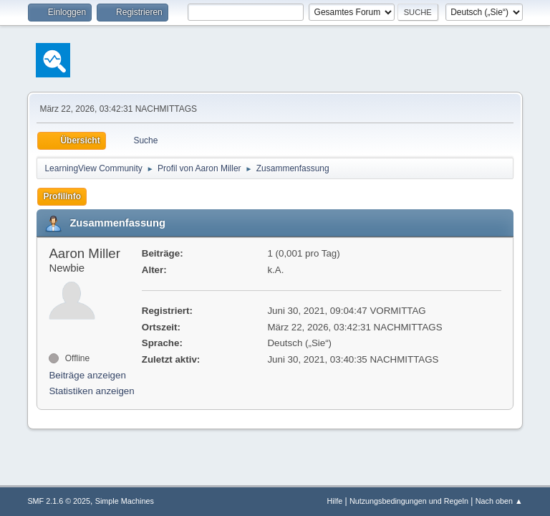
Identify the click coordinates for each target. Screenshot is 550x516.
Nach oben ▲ (499, 501)
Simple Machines (124, 501)
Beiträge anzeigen (87, 375)
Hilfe (335, 501)
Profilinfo (62, 196)
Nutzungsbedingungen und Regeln (408, 501)
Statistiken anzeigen (91, 391)
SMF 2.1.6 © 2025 (58, 501)
